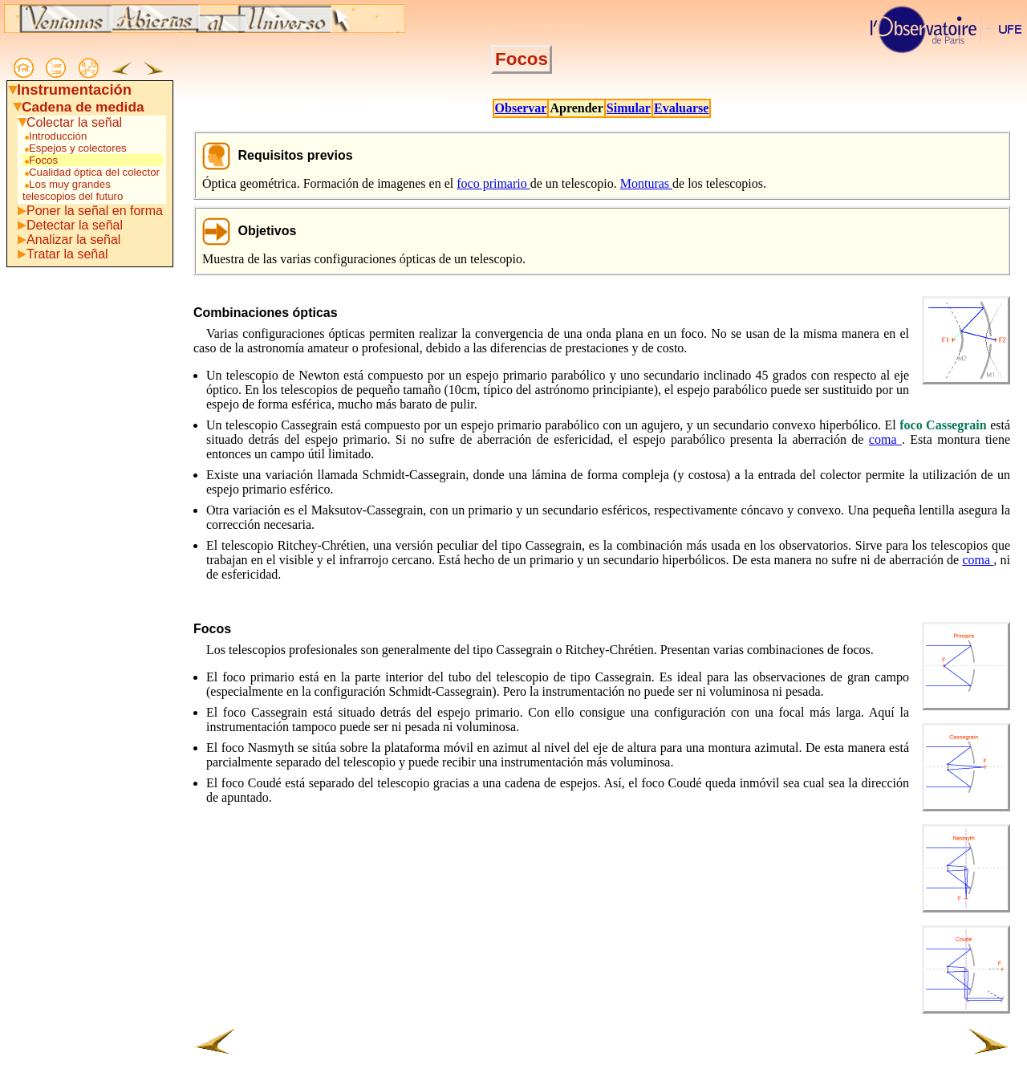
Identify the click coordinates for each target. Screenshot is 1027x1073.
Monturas (646, 183)
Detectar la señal (74, 225)
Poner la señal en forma (94, 210)
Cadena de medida (83, 107)
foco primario (493, 183)
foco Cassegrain (944, 425)
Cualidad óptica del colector (91, 172)
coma (885, 439)
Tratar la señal (67, 254)
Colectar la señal (74, 122)
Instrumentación (74, 89)
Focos (40, 160)
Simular (629, 108)
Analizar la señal (73, 239)
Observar (521, 108)
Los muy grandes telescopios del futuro (72, 190)
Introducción (54, 136)
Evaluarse (681, 108)
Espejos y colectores (74, 148)
